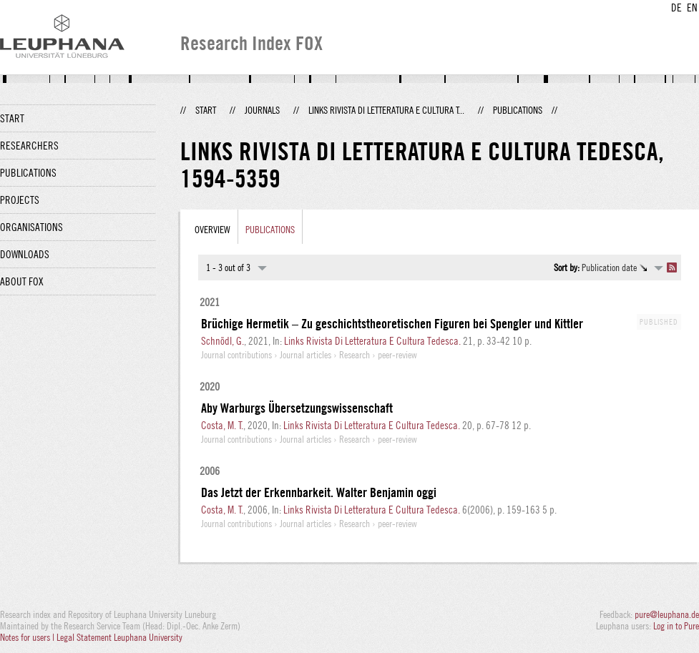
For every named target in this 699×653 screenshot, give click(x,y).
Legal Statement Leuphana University (119, 637)
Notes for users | (28, 637)
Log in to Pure (676, 626)
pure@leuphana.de (667, 614)
